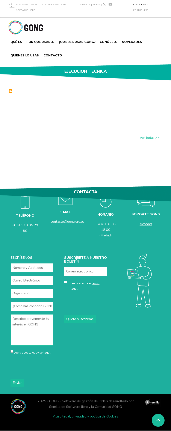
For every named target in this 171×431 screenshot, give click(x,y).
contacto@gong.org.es (68, 221)
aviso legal (43, 353)
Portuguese (140, 10)
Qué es (16, 42)
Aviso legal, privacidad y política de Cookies (85, 416)
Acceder (146, 224)
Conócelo (109, 42)
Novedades (132, 42)
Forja (96, 4)
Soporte (85, 4)
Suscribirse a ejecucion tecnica (10, 91)
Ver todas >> (150, 137)
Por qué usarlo (40, 42)
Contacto (53, 55)
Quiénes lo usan (25, 55)
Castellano (140, 4)
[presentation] (43, 367)
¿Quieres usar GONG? (77, 42)
